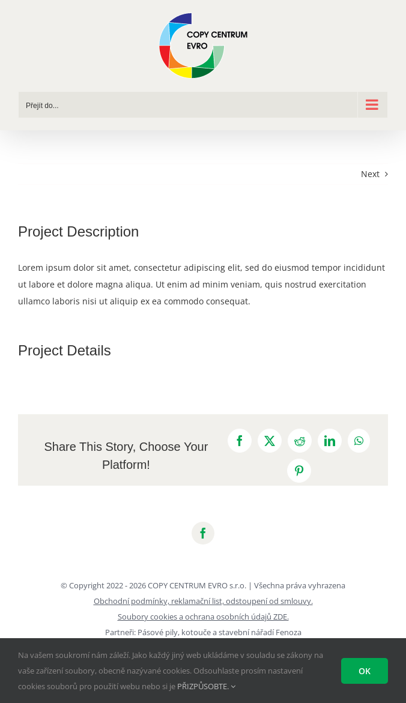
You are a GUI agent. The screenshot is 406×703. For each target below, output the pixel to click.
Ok (365, 671)
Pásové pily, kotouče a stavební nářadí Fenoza (219, 632)
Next (370, 174)
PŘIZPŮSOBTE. (206, 686)
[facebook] (203, 533)
